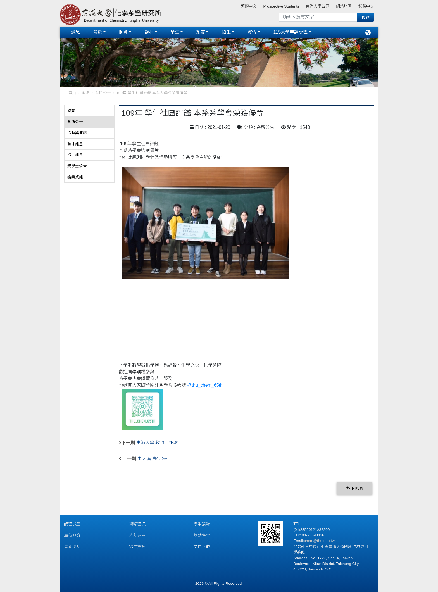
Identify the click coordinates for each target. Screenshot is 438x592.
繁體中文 (249, 6)
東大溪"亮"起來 (152, 458)
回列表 (354, 488)
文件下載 (201, 546)
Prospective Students (281, 6)
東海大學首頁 (317, 6)
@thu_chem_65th (205, 385)
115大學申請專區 (290, 32)
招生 (226, 32)
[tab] (89, 111)
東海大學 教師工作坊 (157, 442)
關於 (97, 32)
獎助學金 (201, 535)
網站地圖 (344, 6)
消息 (75, 32)
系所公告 (103, 93)
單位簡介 (72, 535)
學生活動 (201, 524)
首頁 (72, 93)
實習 (251, 32)
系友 (200, 32)
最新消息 (72, 546)
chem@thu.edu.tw (319, 541)
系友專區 (137, 535)
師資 (123, 32)
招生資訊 (137, 546)
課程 (149, 32)
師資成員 (72, 524)
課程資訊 (137, 524)
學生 (174, 32)
